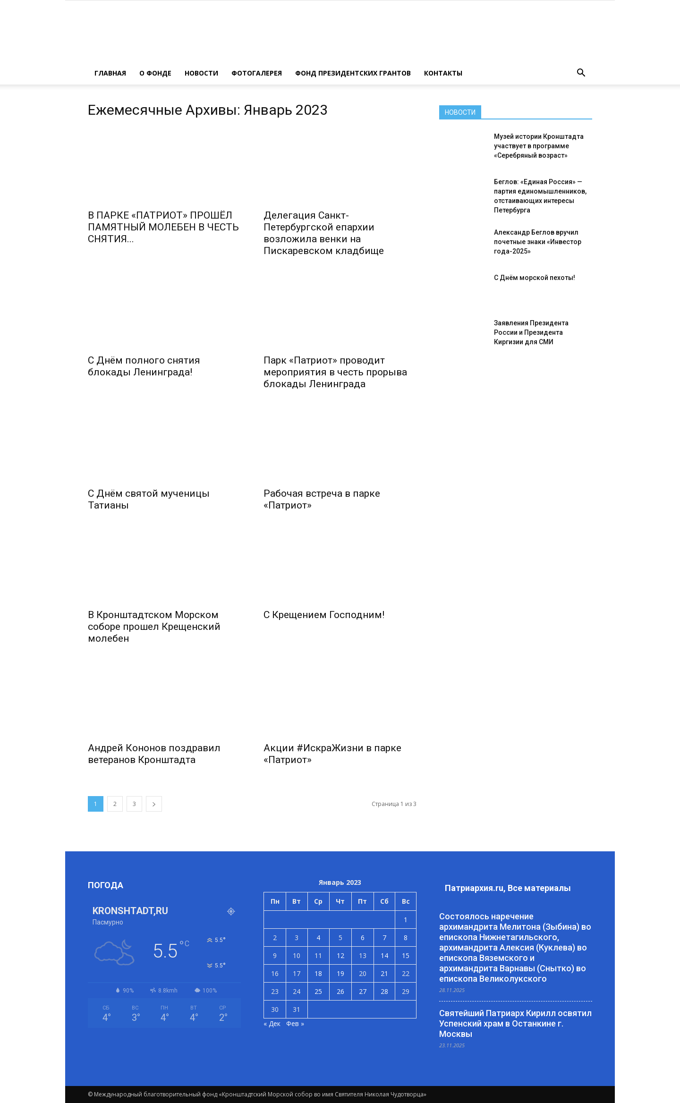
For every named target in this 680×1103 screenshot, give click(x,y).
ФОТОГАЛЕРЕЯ (256, 72)
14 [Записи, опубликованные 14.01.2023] (384, 955)
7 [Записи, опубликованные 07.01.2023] (384, 937)
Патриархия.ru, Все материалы (508, 888)
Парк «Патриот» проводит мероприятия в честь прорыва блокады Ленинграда (335, 372)
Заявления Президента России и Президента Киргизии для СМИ (531, 332)
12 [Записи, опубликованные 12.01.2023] (340, 955)
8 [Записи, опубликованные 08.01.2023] (406, 937)
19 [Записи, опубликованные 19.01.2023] (340, 973)
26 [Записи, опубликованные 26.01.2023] (340, 991)
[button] (581, 73)
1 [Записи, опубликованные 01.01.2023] (406, 919)
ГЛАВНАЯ (110, 72)
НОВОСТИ (201, 72)
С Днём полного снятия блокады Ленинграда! (144, 366)
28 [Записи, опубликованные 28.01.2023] (384, 991)
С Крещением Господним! (324, 614)
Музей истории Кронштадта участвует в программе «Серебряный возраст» (539, 146)
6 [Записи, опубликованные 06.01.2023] (363, 937)
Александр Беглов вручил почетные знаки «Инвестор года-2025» (537, 242)
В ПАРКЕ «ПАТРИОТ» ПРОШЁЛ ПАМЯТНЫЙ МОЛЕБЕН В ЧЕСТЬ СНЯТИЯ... (163, 227)
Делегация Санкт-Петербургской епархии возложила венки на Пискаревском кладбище (324, 233)
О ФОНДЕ (155, 72)
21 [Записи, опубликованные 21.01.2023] (384, 973)
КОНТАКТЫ (443, 72)
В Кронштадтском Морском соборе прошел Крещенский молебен (154, 626)
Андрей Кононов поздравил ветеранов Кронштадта (154, 753)
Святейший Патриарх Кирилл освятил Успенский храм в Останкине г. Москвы (515, 1023)
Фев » (295, 1023)
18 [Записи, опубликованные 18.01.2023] (318, 973)
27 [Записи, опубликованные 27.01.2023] (362, 991)
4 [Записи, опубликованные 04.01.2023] (318, 937)
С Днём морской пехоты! (534, 277)
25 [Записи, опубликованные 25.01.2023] (318, 991)
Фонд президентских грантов (353, 72)
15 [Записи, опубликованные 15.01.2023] (405, 955)
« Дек (272, 1023)
